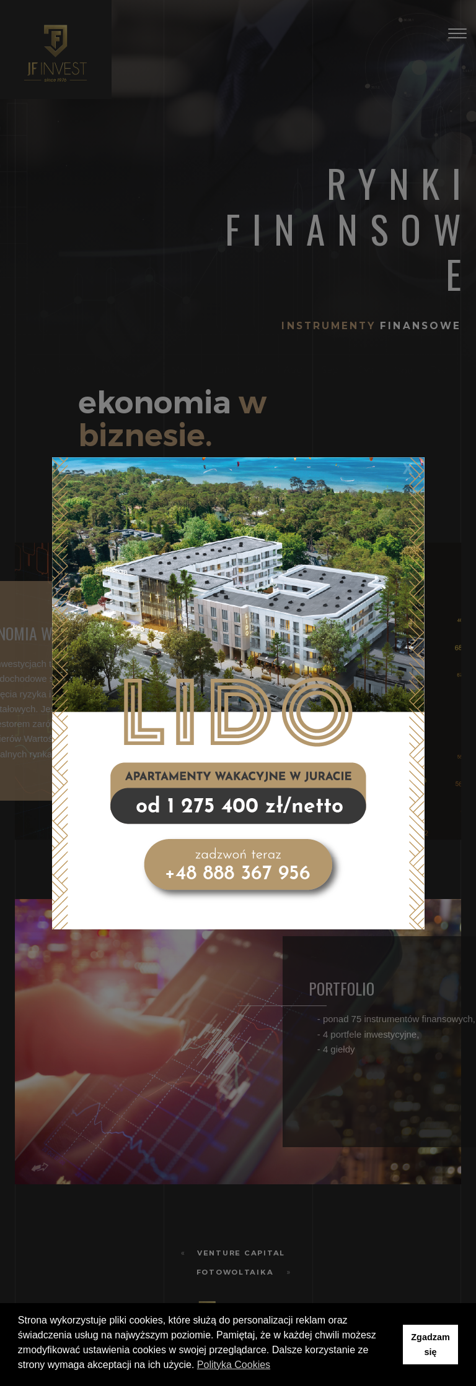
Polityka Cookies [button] (233, 1364)
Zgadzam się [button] (430, 1344)
